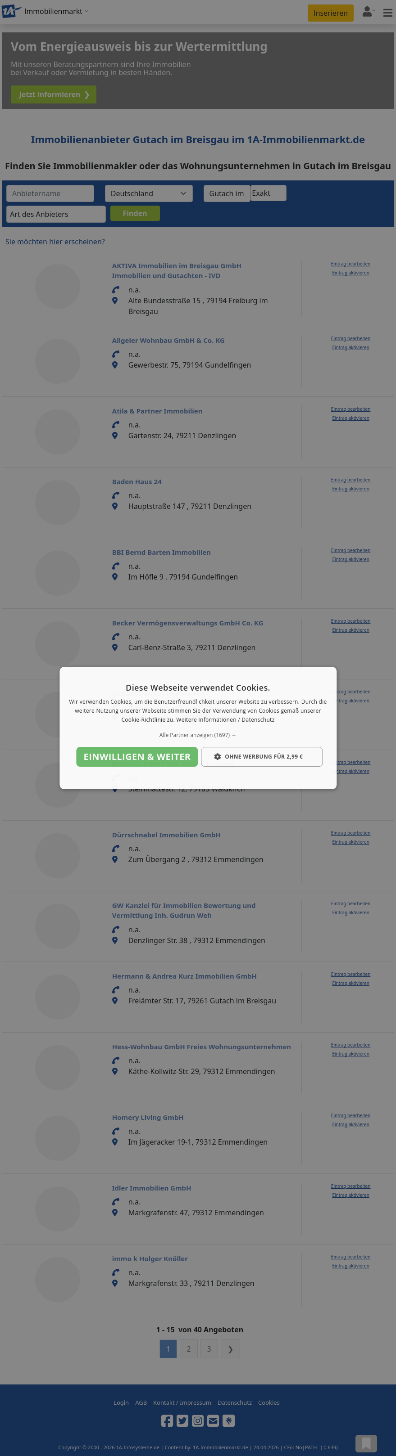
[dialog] (198, 728)
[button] (198, 735)
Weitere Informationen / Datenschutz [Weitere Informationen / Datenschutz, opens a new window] (225, 720)
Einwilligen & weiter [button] (137, 756)
